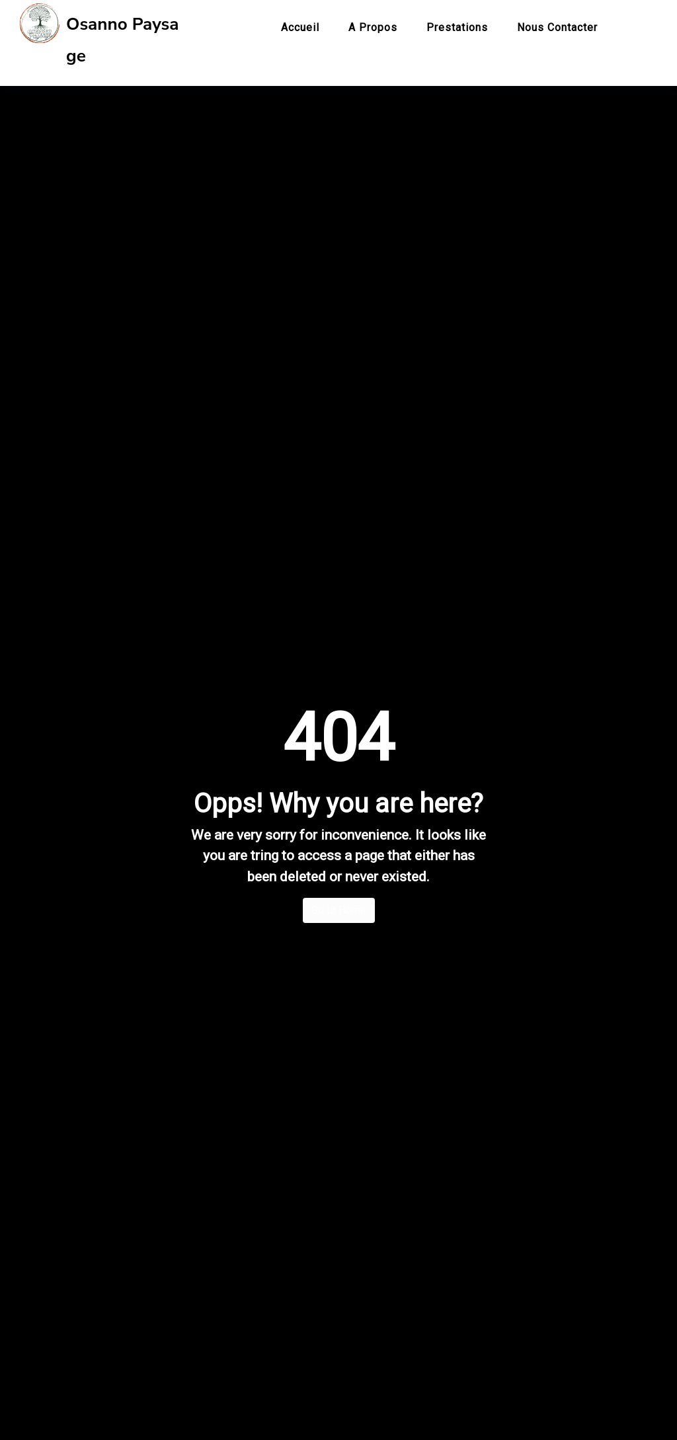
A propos (372, 27)
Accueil (300, 27)
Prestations (457, 27)
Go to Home (338, 903)
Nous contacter (557, 27)
